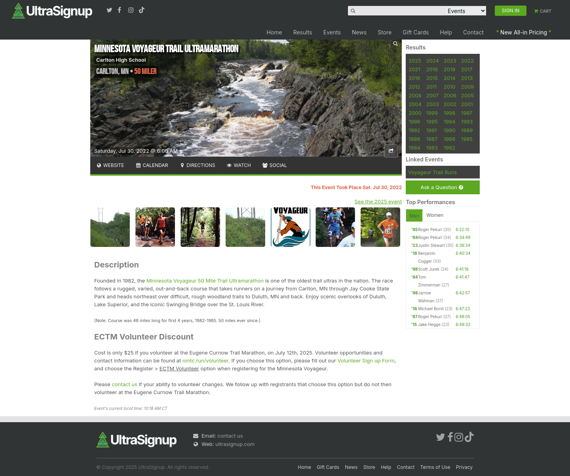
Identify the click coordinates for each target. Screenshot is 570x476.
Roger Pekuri (430, 229)
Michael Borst (431, 308)
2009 (467, 86)
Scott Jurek (428, 269)
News (359, 32)
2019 (432, 69)
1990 (450, 130)
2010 (450, 86)
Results (302, 32)
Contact (473, 32)
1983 (432, 147)
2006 (450, 95)
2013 (467, 78)
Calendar (151, 165)
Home (274, 32)
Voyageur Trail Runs (432, 172)
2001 (467, 104)
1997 (467, 113)
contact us (124, 384)
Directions (197, 165)
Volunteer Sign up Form (366, 360)
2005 (467, 95)
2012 (414, 86)
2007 (432, 95)
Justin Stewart (431, 245)
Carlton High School (121, 60)
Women (434, 215)
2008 (414, 95)
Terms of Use (435, 467)
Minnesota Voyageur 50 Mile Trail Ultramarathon (205, 280)
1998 (449, 113)
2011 (431, 86)
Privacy (464, 467)
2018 (449, 69)
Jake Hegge (429, 324)
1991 (431, 130)
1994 (450, 121)
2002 (450, 104)
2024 (432, 60)
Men (414, 216)
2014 (450, 78)
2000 (415, 113)
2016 (414, 78)
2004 (415, 104)
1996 (414, 121)
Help (446, 32)
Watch (238, 165)
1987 (432, 139)
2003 (432, 104)
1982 (449, 147)
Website (110, 165)
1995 (432, 121)
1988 (414, 139)
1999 (432, 113)
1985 (467, 139)
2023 (450, 60)
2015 (432, 78)
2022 (467, 60)
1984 (414, 147)
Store (384, 32)
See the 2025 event (378, 201)
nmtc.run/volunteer (205, 360)
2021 (414, 69)
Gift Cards (416, 32)
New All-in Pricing (523, 32)
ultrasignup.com (235, 444)
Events (332, 32)
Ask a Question (441, 187)
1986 (449, 139)
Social (274, 165)
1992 (414, 130)
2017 (467, 69)
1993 (467, 121)
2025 (414, 60)
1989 (467, 130)
